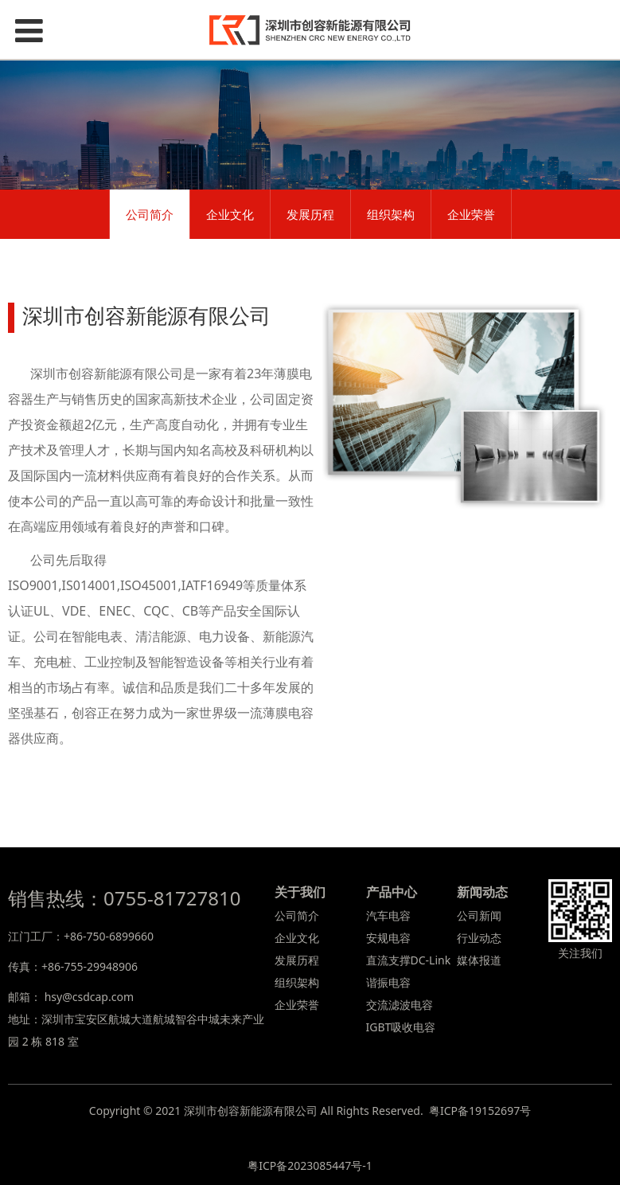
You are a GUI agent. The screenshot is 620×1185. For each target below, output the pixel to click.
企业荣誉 (471, 214)
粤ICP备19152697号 (480, 1110)
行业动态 (479, 937)
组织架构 (391, 214)
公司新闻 (479, 915)
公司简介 (150, 214)
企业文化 (230, 214)
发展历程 (310, 214)
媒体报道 (479, 960)
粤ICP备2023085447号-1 (310, 1165)
